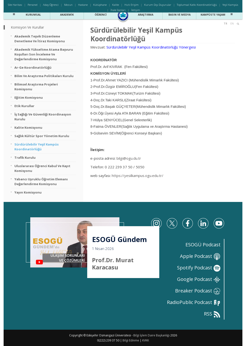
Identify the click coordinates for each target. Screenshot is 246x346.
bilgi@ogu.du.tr (129, 158)
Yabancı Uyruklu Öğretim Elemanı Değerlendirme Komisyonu (41, 181)
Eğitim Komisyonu (28, 97)
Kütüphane (100, 4)
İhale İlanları (118, 10)
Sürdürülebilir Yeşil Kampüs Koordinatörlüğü (36, 146)
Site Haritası (15, 4)
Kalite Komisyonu (28, 127)
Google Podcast (199, 279)
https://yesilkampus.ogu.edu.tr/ (137, 175)
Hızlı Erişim (131, 4)
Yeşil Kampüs (230, 4)
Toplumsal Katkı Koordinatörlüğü (197, 4)
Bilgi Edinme (131, 340)
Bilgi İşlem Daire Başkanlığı (151, 335)
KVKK (145, 340)
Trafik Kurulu (25, 157)
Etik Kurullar (24, 106)
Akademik (67, 14)
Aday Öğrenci (51, 4)
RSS (212, 313)
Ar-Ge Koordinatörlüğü (32, 67)
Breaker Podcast (198, 290)
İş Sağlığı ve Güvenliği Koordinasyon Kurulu (42, 116)
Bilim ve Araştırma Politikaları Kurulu (44, 76)
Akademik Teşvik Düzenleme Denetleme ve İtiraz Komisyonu (39, 38)
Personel (32, 4)
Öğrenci (100, 14)
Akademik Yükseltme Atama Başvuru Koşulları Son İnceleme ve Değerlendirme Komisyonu (43, 54)
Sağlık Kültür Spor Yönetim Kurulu (41, 136)
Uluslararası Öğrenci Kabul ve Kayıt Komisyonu (42, 168)
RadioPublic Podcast (194, 302)
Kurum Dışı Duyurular (157, 4)
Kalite (115, 4)
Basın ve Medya (179, 14)
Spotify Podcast (199, 267)
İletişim (135, 10)
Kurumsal (33, 14)
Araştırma (145, 14)
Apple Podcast (200, 256)
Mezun (68, 4)
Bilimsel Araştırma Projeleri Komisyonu (36, 86)
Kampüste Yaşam (213, 14)
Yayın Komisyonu (28, 192)
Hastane (83, 4)
